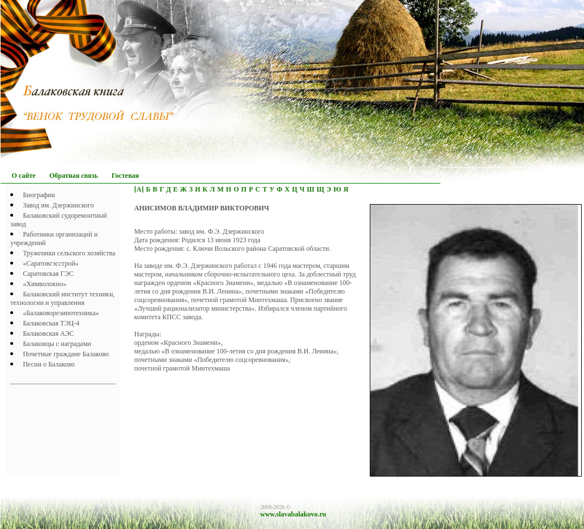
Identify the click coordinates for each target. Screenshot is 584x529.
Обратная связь (73, 176)
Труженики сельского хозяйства (69, 253)
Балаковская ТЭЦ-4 (51, 323)
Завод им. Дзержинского (58, 205)
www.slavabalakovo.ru (293, 514)
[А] (139, 189)
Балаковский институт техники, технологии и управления (62, 298)
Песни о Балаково (49, 364)
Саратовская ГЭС (48, 274)
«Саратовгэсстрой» (51, 263)
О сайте (24, 176)
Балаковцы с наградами (57, 344)
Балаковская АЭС (48, 333)
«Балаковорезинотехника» (61, 313)
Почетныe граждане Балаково (66, 354)
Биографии (39, 195)
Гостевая (125, 176)
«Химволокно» (44, 284)
